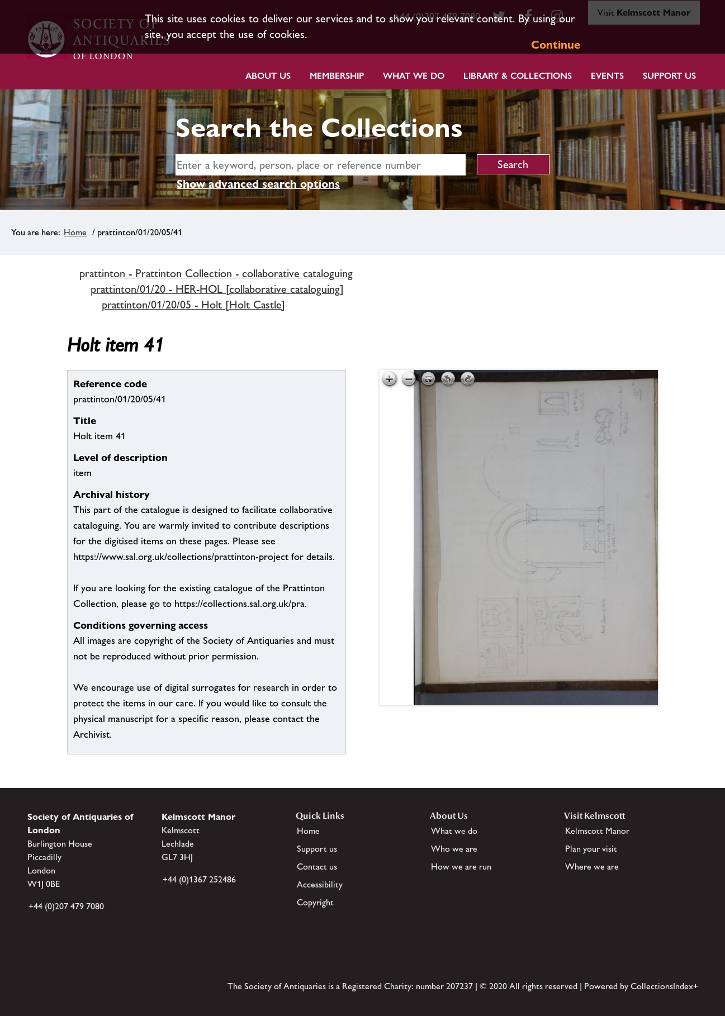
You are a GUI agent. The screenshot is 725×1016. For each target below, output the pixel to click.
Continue (555, 44)
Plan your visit (591, 848)
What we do (413, 75)
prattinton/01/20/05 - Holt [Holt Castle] (193, 304)
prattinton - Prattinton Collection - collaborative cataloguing (216, 273)
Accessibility (320, 884)
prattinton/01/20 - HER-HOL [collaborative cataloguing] (217, 289)
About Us (268, 75)
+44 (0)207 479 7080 (66, 906)
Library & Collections (517, 75)
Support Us (669, 75)
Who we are (454, 848)
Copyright (315, 902)
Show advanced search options (258, 184)
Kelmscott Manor (597, 830)
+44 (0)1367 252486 (199, 879)
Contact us (317, 866)
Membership (337, 75)
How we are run (461, 866)
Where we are (592, 866)
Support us (317, 848)
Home (75, 232)
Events (607, 75)
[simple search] (321, 164)
